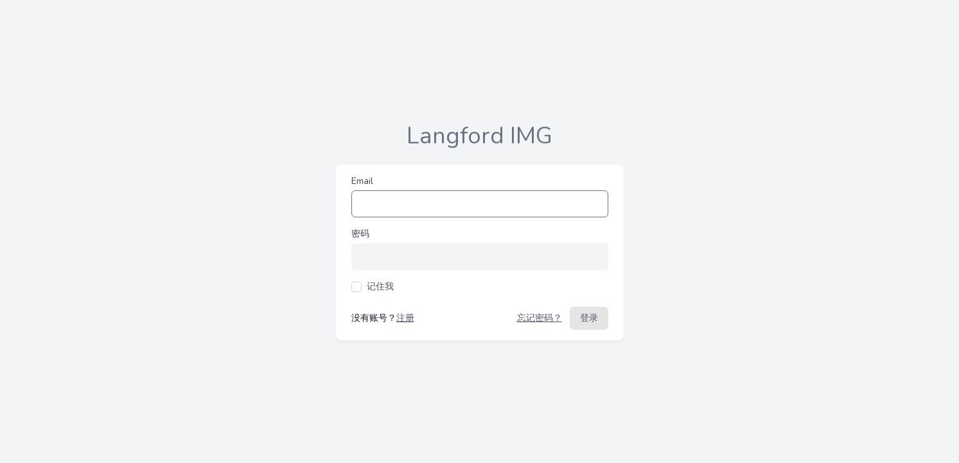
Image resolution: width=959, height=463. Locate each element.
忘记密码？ (539, 318)
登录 (589, 318)
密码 (360, 234)
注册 (405, 318)
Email (362, 181)
